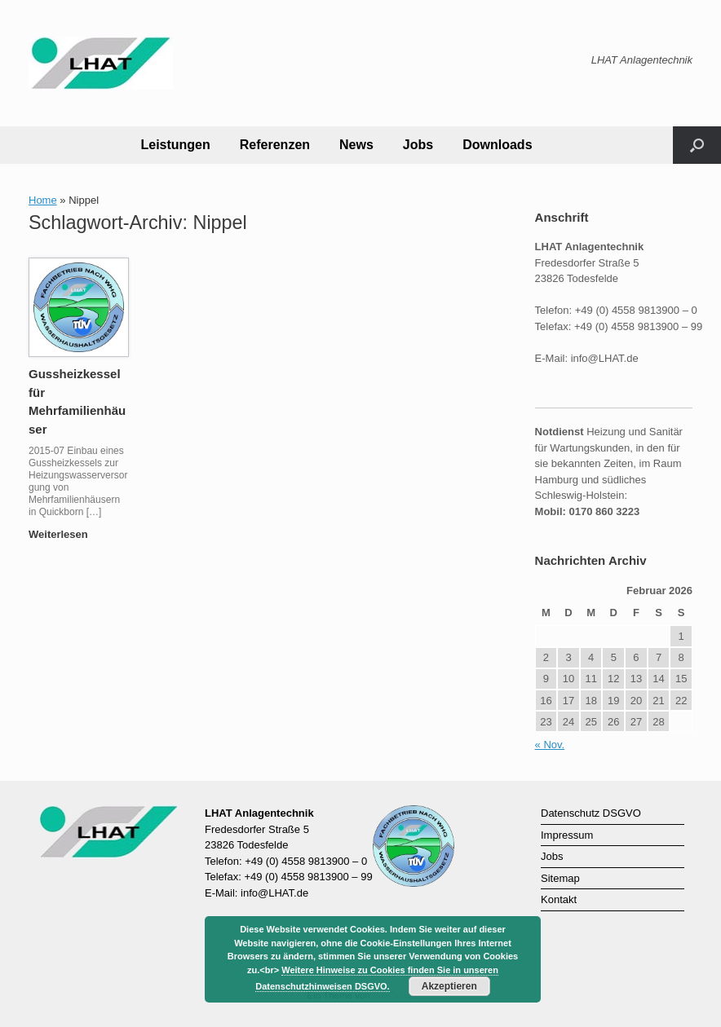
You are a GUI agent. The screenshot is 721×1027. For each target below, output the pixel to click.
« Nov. (550, 744)
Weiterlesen (63, 534)
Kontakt (559, 899)
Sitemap (560, 878)
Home (43, 200)
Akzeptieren (449, 986)
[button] (697, 145)
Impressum (567, 835)
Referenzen (275, 145)
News (356, 145)
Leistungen (175, 145)
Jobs (418, 145)
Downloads (497, 145)
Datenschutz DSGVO (591, 813)
